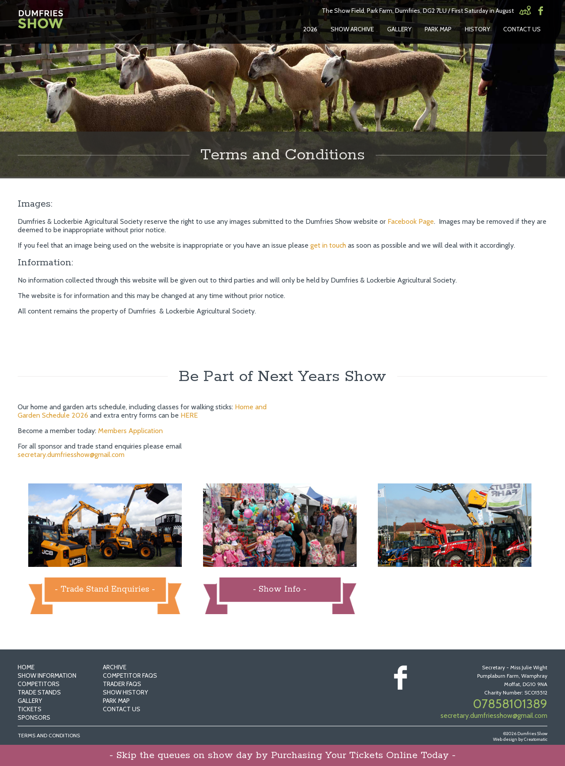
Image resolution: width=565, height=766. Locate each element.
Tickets (29, 709)
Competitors (39, 684)
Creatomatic (535, 739)
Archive (114, 667)
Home (26, 667)
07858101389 (510, 703)
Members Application (130, 430)
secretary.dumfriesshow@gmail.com (71, 454)
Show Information (47, 675)
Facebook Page (411, 221)
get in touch (328, 245)
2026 (310, 29)
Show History (125, 692)
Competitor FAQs (130, 675)
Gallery (399, 29)
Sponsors (34, 717)
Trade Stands (39, 692)
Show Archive (352, 29)
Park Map (438, 29)
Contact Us (522, 29)
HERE (189, 415)
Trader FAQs (122, 684)
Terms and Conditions (49, 735)
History (477, 29)
